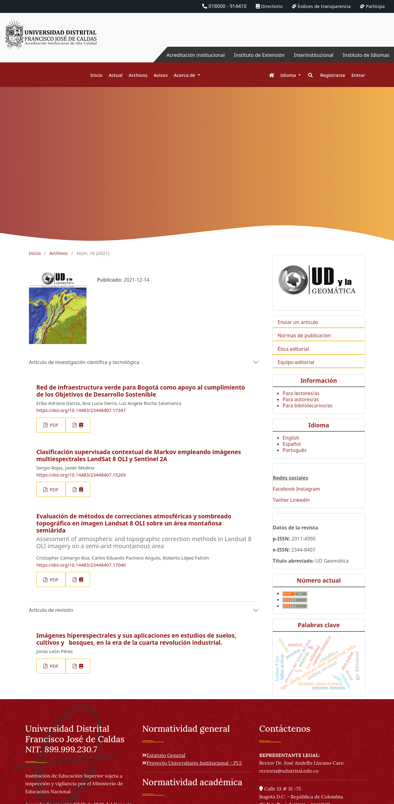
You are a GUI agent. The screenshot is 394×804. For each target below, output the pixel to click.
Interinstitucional (313, 55)
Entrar (358, 75)
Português (295, 460)
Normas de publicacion (304, 345)
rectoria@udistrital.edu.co (289, 771)
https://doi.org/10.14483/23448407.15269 (81, 475)
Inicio (96, 75)
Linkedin (300, 509)
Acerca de (185, 75)
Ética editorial (293, 358)
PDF (53, 425)
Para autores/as (301, 409)
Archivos (138, 75)
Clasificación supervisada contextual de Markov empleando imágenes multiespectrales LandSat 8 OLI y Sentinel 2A (138, 455)
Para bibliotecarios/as (307, 415)
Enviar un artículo (298, 332)
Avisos (161, 75)
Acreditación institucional (196, 55)
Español (292, 453)
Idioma (288, 75)
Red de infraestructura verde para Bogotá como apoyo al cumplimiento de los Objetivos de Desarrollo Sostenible (140, 390)
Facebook (284, 498)
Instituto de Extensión (259, 55)
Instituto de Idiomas (366, 55)
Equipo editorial (296, 371)
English (291, 447)
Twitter (281, 509)
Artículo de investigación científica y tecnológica (84, 362)
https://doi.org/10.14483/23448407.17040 (81, 565)
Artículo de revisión (51, 610)
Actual (116, 75)
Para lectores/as (301, 403)
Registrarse (332, 75)
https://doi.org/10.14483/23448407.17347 (81, 410)
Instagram (308, 498)
